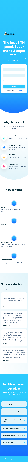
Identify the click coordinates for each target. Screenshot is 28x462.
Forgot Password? (7, 82)
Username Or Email (7, 67)
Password (5, 73)
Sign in (14, 86)
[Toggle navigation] (25, 34)
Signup (20, 90)
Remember (8, 80)
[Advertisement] (14, 14)
